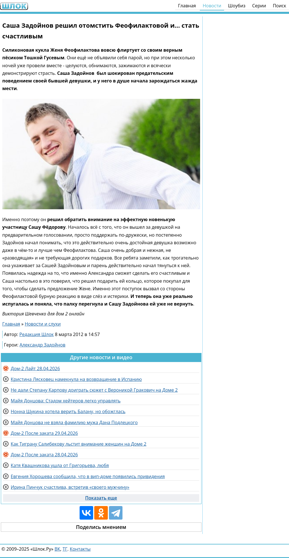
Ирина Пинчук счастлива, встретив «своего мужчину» (70, 487)
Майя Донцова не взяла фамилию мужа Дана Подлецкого (74, 422)
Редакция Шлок (36, 334)
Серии (259, 6)
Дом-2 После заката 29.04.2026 (44, 433)
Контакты (80, 549)
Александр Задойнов (42, 345)
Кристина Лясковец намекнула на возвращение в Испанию (76, 379)
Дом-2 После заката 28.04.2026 (44, 455)
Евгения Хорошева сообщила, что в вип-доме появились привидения (88, 476)
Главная (187, 6)
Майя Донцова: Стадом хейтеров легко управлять (66, 401)
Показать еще (101, 498)
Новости (212, 6)
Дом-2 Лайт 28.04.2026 (35, 368)
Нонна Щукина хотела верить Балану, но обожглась (68, 411)
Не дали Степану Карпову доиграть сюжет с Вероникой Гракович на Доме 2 (94, 390)
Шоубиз (237, 6)
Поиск (279, 6)
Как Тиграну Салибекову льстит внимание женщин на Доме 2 (78, 444)
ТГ (65, 549)
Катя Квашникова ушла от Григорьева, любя (60, 465)
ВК (57, 549)
